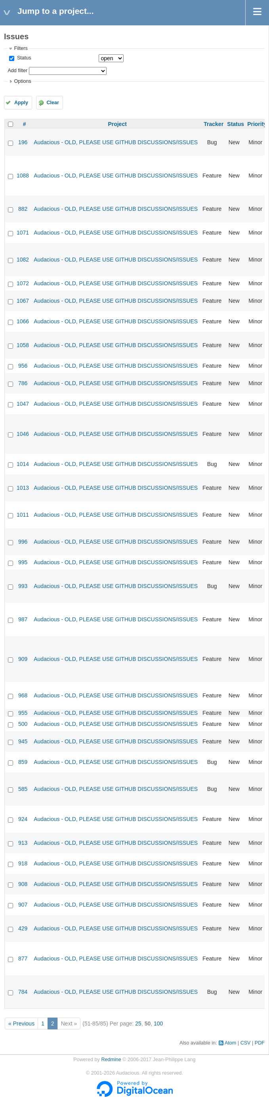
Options (22, 81)
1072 (23, 283)
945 (22, 741)
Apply (21, 102)
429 (22, 928)
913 (22, 843)
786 (22, 383)
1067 (23, 301)
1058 (23, 345)
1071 (23, 232)
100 (158, 1023)
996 (22, 541)
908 (22, 884)
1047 (23, 404)
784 (22, 992)
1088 (23, 175)
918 (22, 863)
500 (22, 724)
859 (22, 762)
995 (22, 562)
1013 (23, 488)
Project (117, 124)
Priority (257, 124)
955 (22, 713)
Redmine (111, 1059)
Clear (52, 102)
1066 (23, 321)
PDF (260, 1043)
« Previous (21, 1023)
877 (22, 958)
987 (22, 619)
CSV (245, 1043)
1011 (23, 515)
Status (23, 58)
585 (22, 789)
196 (22, 142)
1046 (23, 434)
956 (22, 366)
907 (22, 904)
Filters (20, 48)
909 (22, 659)
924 (22, 819)
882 (22, 209)
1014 (23, 464)
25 (138, 1023)
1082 (23, 259)
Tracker (213, 124)
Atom (230, 1043)
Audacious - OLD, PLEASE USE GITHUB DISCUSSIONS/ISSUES (116, 142)
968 (22, 695)
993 (22, 586)
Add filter (17, 70)
